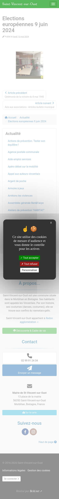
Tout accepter (29, 257)
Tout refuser (29, 263)
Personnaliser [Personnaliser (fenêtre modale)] (29, 270)
